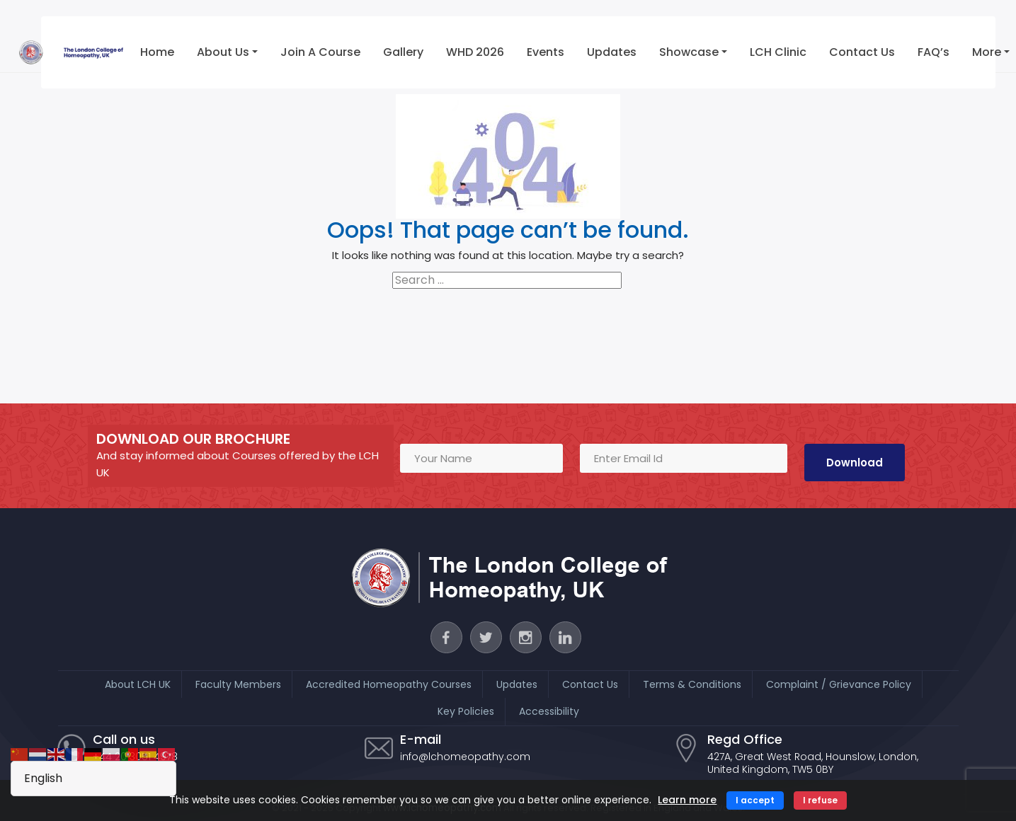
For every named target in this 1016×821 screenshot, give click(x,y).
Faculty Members (238, 684)
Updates (609, 52)
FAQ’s (932, 52)
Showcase (687, 52)
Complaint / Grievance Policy (838, 684)
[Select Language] (93, 778)
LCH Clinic (776, 52)
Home (155, 52)
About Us (221, 52)
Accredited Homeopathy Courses (389, 684)
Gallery (401, 52)
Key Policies (466, 711)
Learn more (687, 800)
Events (543, 52)
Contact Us (861, 52)
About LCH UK (138, 684)
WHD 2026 (473, 52)
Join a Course (318, 52)
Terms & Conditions (692, 684)
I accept (755, 800)
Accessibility (549, 711)
